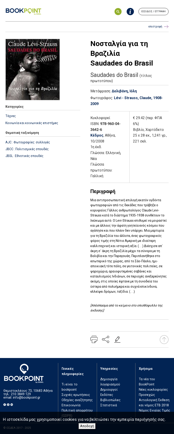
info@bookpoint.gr (26, 398)
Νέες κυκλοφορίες (153, 390)
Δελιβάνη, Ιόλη (124, 91)
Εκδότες (106, 395)
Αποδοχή (87, 426)
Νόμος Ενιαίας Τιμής (154, 410)
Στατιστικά (108, 405)
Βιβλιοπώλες (110, 400)
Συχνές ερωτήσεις (76, 395)
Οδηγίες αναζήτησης (77, 400)
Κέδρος (96, 135)
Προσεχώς (147, 395)
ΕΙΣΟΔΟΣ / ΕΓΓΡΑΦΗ (153, 11)
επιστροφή (158, 26)
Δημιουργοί (109, 390)
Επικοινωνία (71, 405)
